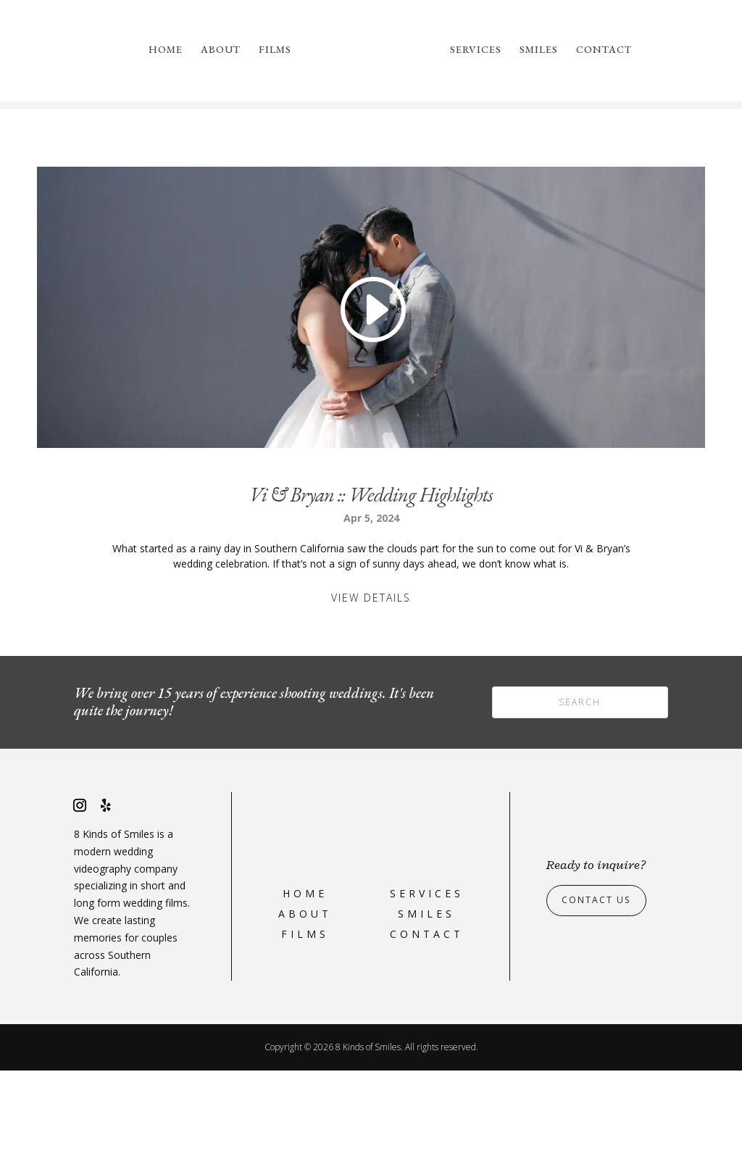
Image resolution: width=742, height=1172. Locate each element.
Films (275, 50)
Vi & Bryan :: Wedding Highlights (371, 596)
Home (166, 50)
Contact (604, 50)
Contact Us (601, 1002)
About (221, 50)
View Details (371, 699)
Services (475, 50)
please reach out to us (600, 172)
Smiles (539, 50)
